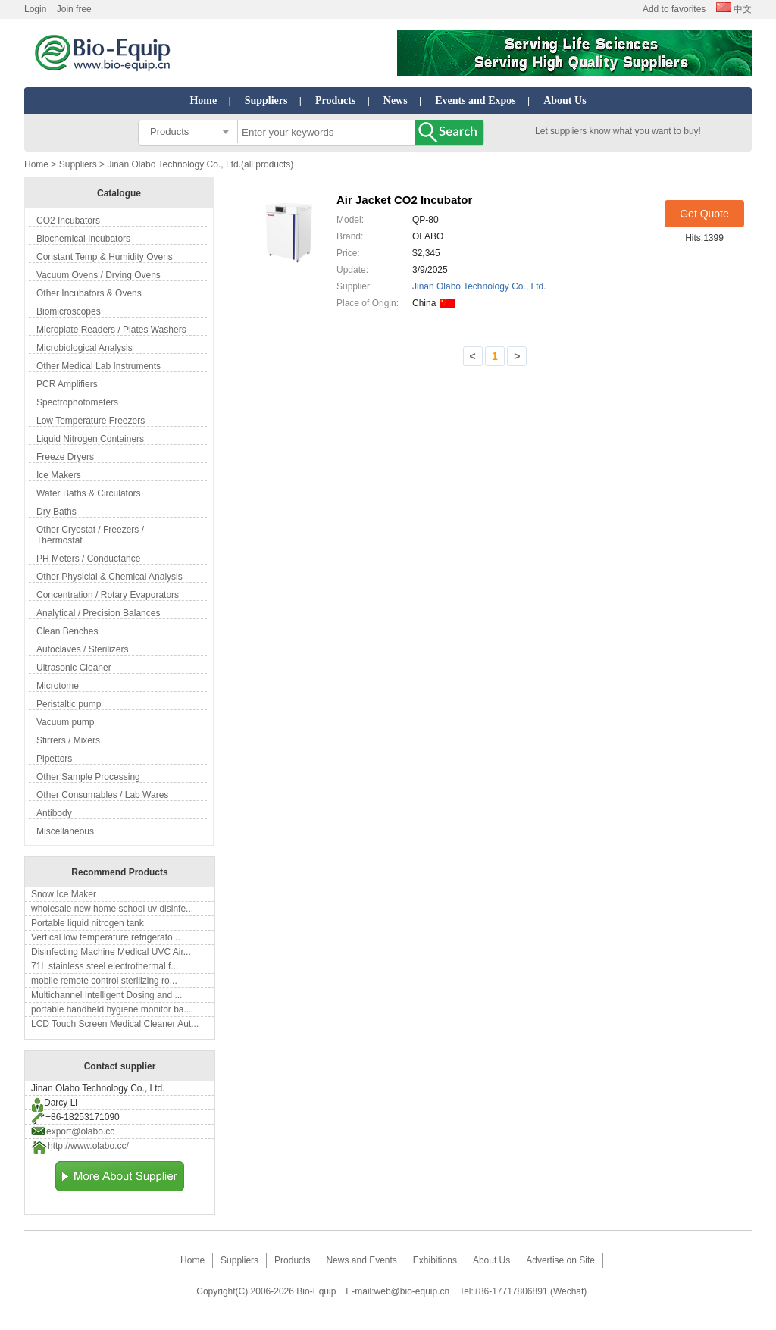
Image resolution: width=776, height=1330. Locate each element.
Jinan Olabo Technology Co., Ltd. (479, 286)
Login (35, 9)
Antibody (54, 813)
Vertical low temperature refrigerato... (105, 937)
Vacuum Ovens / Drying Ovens (98, 275)
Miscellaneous (65, 831)
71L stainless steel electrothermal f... (104, 966)
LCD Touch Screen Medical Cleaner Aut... (115, 1024)
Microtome (57, 686)
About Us (564, 100)
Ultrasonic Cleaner (73, 667)
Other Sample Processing (88, 776)
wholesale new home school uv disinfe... (112, 908)
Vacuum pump (65, 722)
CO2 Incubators (68, 220)
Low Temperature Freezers (90, 420)
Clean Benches (67, 631)
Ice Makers (58, 475)
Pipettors (54, 758)
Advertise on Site (560, 1260)
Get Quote (704, 214)
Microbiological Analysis (84, 348)
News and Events (361, 1260)
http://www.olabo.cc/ (88, 1146)
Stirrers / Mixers (68, 740)
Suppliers (266, 100)
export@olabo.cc (80, 1131)
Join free (74, 9)
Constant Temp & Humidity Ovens (104, 257)
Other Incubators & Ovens (89, 293)
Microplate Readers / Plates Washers (111, 329)
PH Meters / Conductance (88, 558)
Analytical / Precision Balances (98, 613)
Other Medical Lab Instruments (98, 366)
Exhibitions (435, 1260)
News (395, 100)
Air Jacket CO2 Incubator (404, 199)
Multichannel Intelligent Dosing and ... (106, 995)
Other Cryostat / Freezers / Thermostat (90, 535)
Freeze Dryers (65, 457)
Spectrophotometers (77, 402)
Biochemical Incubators (83, 238)
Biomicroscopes (68, 311)
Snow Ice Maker (63, 894)
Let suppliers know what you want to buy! (618, 131)
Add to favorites (674, 9)
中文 (734, 9)
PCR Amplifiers (67, 384)
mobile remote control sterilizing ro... (104, 980)
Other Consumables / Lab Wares (102, 795)
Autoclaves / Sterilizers (82, 649)
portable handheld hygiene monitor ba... (111, 1009)
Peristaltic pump (68, 704)
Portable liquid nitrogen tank (87, 923)
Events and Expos (475, 100)
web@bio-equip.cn (412, 1291)
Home (203, 100)
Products (335, 100)
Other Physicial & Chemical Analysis (109, 576)
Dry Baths (56, 511)
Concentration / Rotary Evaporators (107, 595)
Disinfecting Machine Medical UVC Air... (111, 952)
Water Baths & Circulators (88, 493)
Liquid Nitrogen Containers (90, 438)
